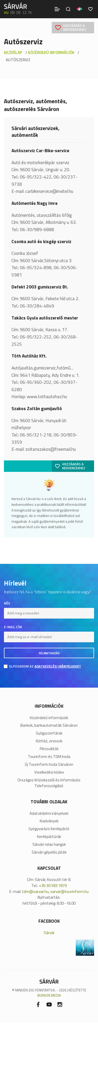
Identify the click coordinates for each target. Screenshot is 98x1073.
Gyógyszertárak (49, 733)
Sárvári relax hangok (49, 844)
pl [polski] (30, 12)
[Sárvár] (15, 6)
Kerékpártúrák (49, 837)
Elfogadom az (45, 666)
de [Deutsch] (18, 12)
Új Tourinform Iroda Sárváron (49, 764)
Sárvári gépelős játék (49, 852)
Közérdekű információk (51, 53)
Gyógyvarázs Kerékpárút (49, 829)
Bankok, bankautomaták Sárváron (49, 725)
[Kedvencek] (90, 9)
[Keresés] (68, 9)
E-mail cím (13, 627)
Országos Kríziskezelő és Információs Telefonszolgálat (49, 783)
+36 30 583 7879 (53, 886)
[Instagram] (59, 1004)
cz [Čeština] (25, 12)
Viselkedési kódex (49, 772)
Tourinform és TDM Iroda (49, 757)
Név (7, 603)
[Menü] (57, 9)
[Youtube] (49, 1004)
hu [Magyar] (6, 12)
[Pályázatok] (79, 9)
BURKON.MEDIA (49, 995)
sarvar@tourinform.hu (69, 892)
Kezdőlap (13, 53)
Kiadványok (49, 821)
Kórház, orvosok (49, 741)
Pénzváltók (49, 749)
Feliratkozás (49, 653)
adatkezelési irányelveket (57, 666)
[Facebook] (38, 1004)
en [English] (12, 12)
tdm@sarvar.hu (35, 892)
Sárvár (49, 933)
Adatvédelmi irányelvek (49, 813)
